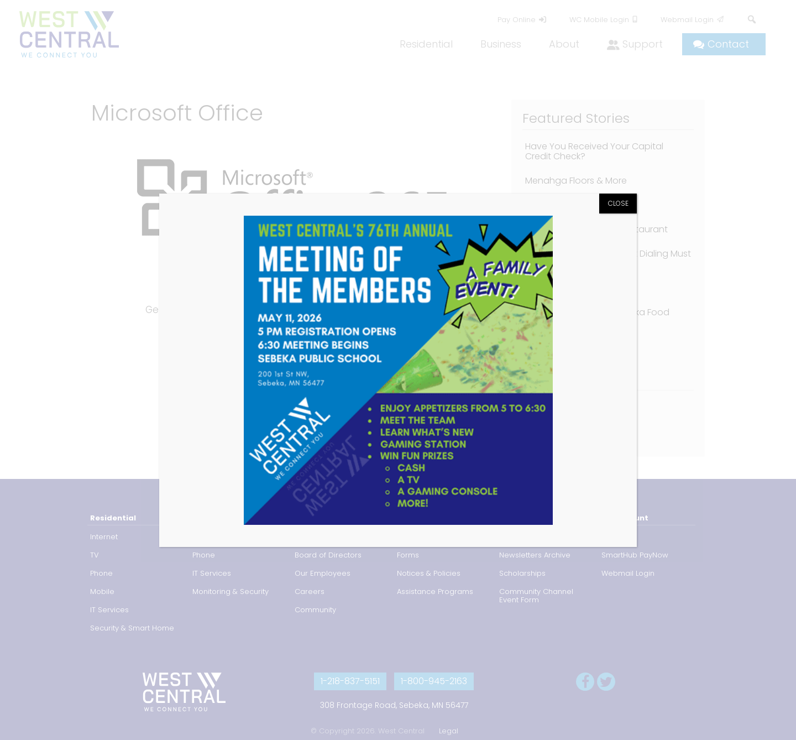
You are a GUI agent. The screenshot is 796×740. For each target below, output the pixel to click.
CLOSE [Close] (618, 203)
